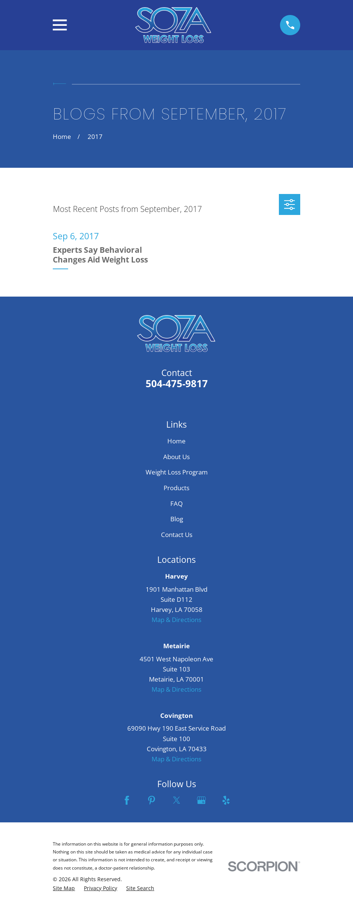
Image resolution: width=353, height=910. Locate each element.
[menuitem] (64, 888)
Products (176, 487)
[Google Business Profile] (201, 800)
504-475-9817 (177, 383)
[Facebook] (126, 800)
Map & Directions (176, 619)
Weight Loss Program (177, 472)
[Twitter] (176, 800)
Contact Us (176, 534)
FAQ (176, 503)
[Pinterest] (151, 800)
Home (176, 441)
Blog (176, 519)
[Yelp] (226, 800)
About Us (176, 456)
